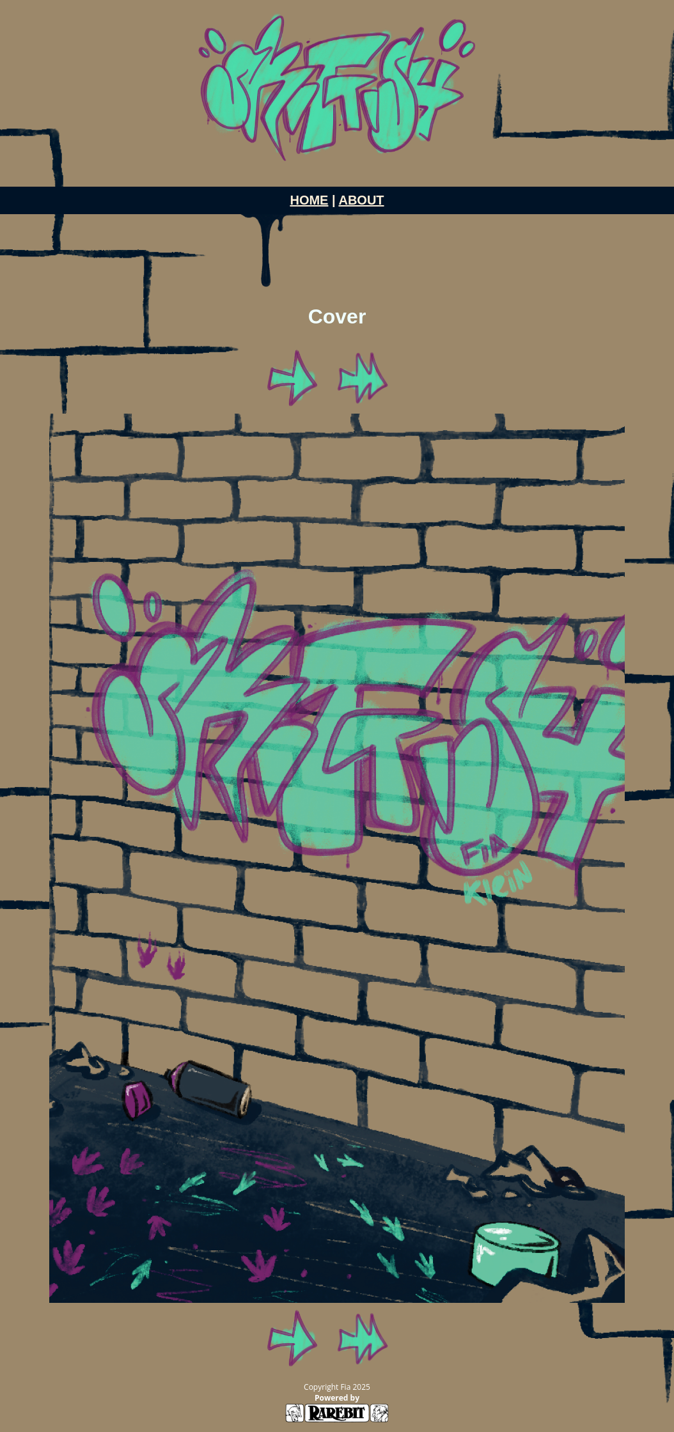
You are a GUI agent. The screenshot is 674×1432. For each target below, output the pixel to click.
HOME (309, 200)
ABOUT (361, 200)
